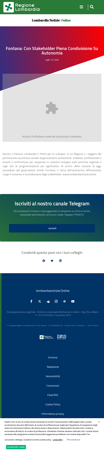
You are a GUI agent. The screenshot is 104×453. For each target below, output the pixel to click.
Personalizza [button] (73, 439)
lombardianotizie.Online (52, 290)
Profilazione (37, 136)
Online (66, 20)
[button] (91, 7)
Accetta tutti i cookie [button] (16, 447)
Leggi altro (58, 439)
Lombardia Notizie (46, 20)
